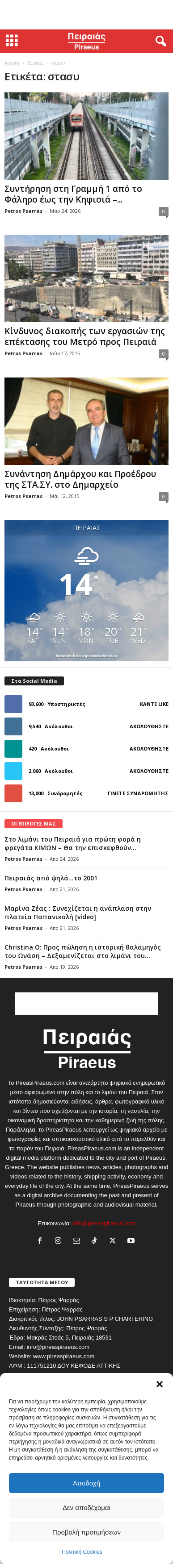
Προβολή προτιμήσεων (86, 1532)
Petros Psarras (23, 210)
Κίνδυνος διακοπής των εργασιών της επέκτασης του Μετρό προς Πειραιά (84, 336)
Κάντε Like (154, 704)
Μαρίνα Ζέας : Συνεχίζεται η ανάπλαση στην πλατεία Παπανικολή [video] (77, 912)
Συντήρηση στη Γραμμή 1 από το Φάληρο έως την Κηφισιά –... (73, 194)
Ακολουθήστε (149, 726)
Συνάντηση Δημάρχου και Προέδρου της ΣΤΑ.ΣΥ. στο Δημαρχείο (80, 479)
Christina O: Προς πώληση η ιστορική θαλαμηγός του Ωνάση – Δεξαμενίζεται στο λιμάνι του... (82, 951)
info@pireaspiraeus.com (103, 1223)
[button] (159, 1384)
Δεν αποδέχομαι (86, 1507)
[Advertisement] (86, 15)
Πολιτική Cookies (82, 1552)
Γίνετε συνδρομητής (138, 793)
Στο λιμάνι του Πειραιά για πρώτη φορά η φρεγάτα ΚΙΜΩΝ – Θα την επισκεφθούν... (72, 843)
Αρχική (11, 63)
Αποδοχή (86, 1483)
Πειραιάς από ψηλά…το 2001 (50, 878)
